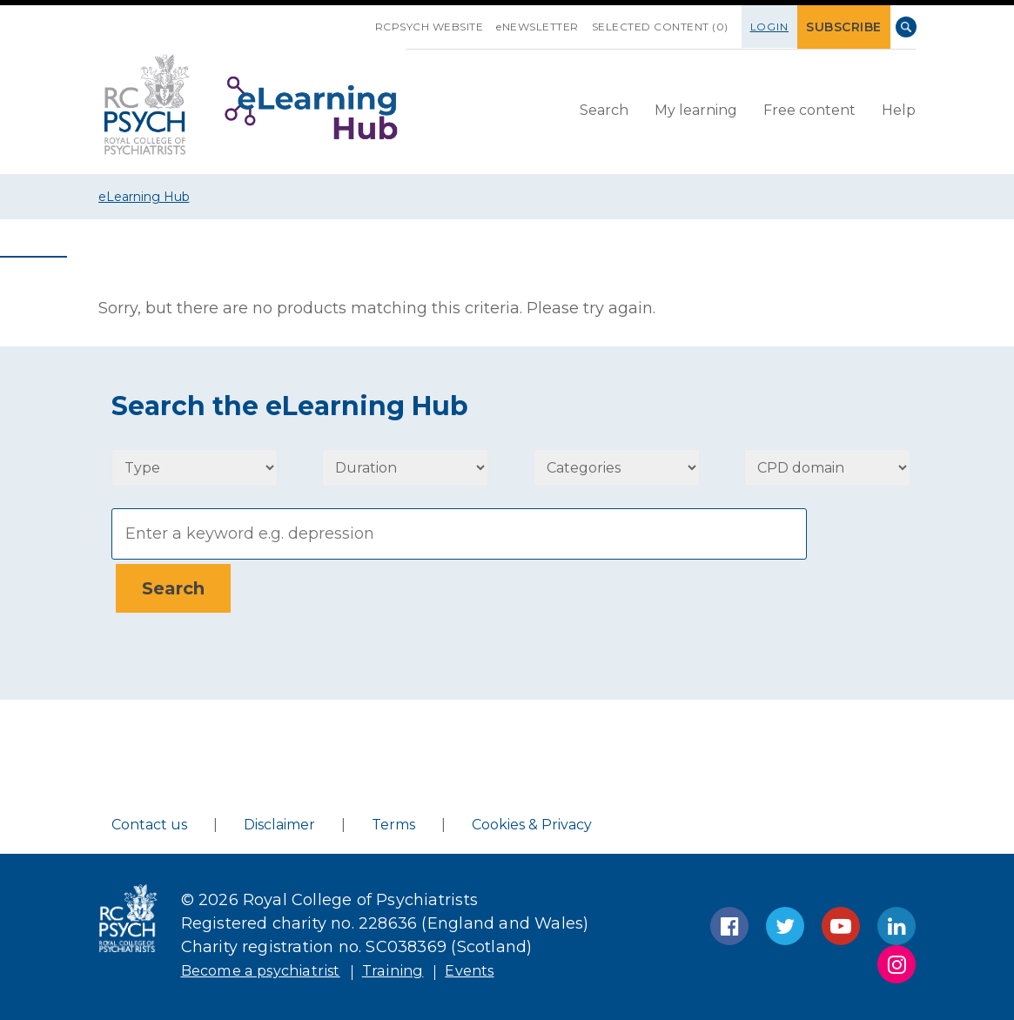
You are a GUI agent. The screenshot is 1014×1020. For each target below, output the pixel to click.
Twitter (785, 922)
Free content (809, 109)
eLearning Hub (144, 197)
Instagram (896, 960)
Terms (393, 820)
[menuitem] (604, 110)
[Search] (459, 534)
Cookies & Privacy (532, 820)
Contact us (149, 820)
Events (495, 966)
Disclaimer (279, 820)
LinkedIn (896, 922)
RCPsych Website (436, 26)
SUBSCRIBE (847, 26)
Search (906, 27)
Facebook (729, 922)
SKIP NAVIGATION (369, 20)
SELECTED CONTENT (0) (667, 26)
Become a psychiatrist (270, 966)
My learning (696, 109)
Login (776, 26)
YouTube (841, 922)
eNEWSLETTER (544, 26)
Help (899, 109)
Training (413, 966)
